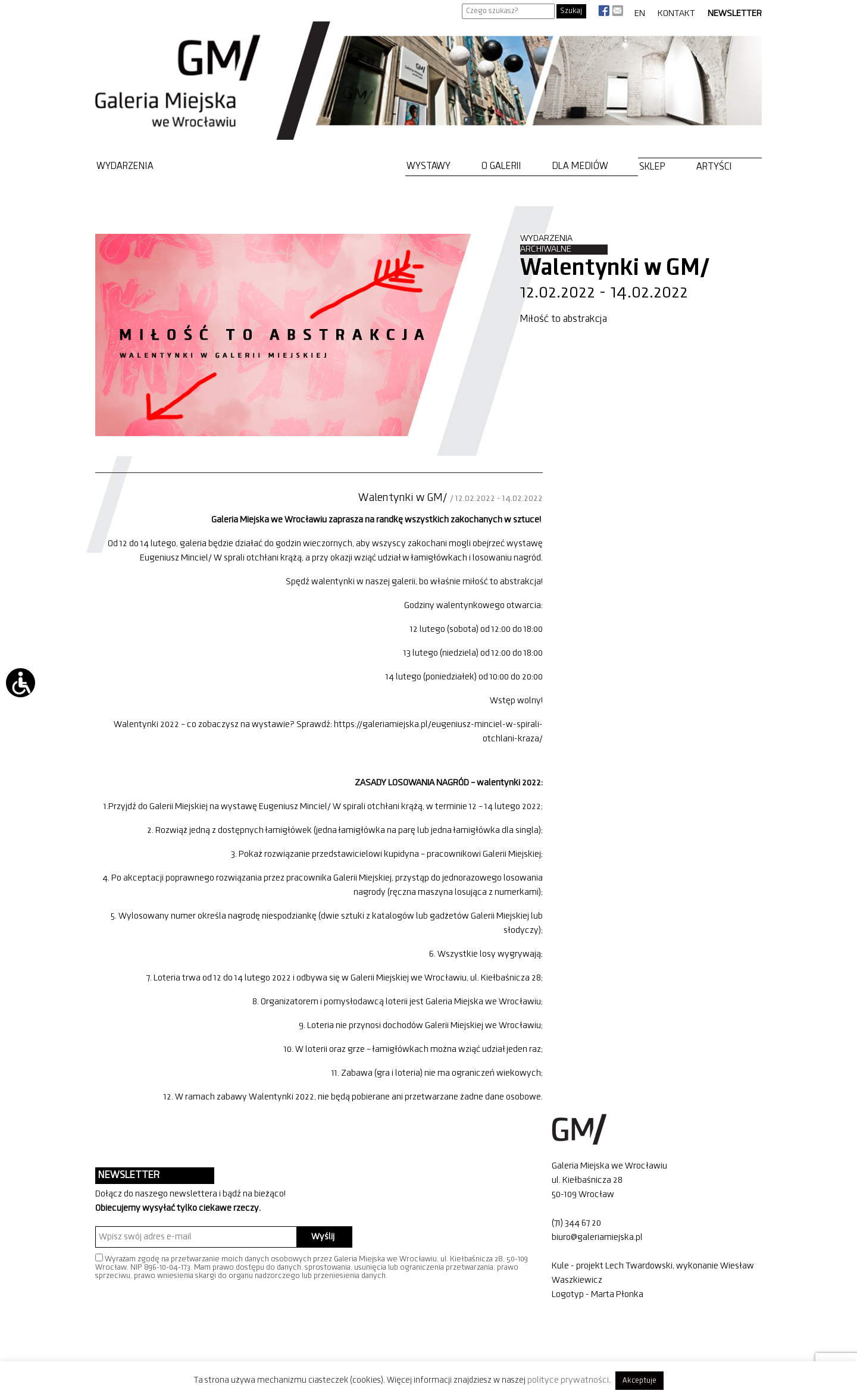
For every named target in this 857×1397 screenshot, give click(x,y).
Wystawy (428, 166)
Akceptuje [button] (639, 1381)
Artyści (714, 167)
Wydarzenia (125, 166)
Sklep (652, 167)
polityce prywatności (568, 1380)
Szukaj (571, 11)
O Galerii (501, 166)
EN (639, 13)
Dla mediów (580, 166)
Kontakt (676, 13)
